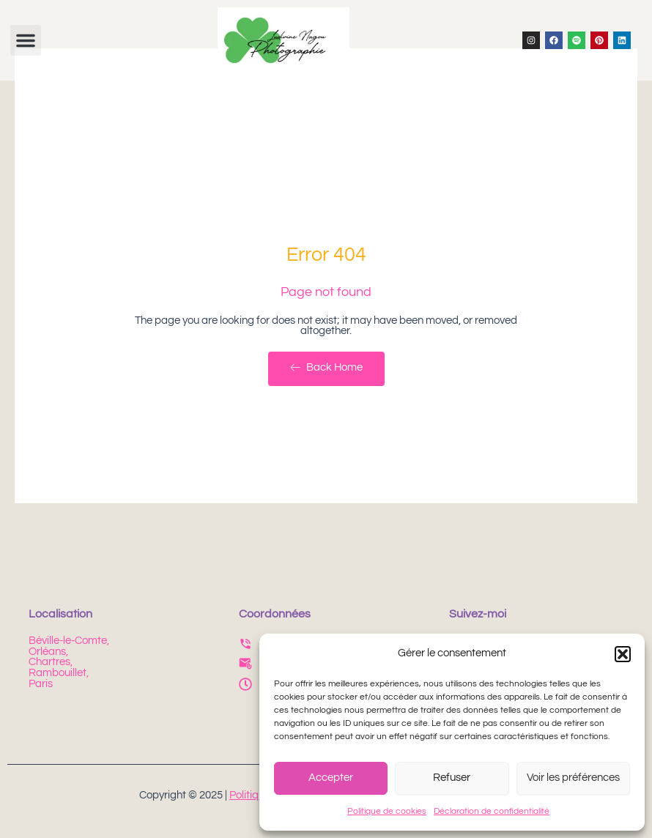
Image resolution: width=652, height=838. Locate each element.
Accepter (330, 777)
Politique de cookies (386, 811)
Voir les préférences (573, 777)
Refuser (451, 777)
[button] (622, 654)
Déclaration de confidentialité (491, 811)
